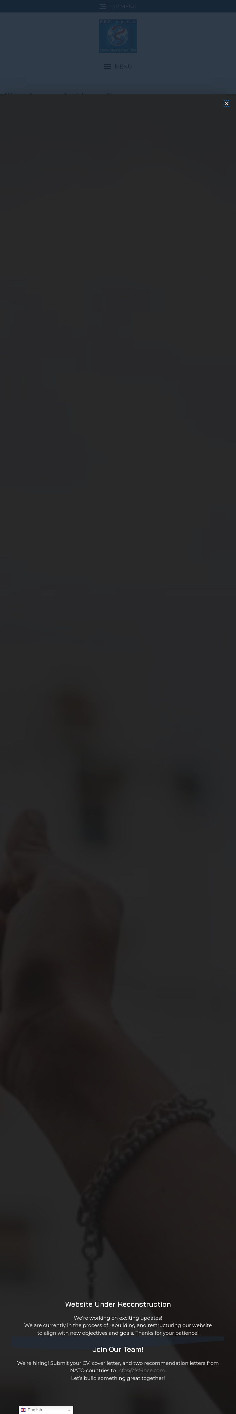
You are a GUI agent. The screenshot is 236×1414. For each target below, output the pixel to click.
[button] (226, 169)
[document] (118, 707)
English (31, 1410)
